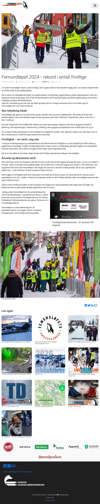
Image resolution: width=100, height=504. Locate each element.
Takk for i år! (39, 374)
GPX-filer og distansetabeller (44, 406)
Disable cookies (50, 497)
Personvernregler (26, 472)
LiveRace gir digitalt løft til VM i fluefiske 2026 (16, 374)
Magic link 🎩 (50, 500)
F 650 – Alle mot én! (74, 406)
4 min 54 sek (57, 82)
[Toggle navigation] (95, 5)
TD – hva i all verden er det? (10, 406)
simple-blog (64, 495)
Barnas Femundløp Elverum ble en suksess (82, 342)
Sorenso (43, 495)
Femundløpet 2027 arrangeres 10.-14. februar (16, 342)
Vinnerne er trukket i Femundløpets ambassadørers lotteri (46, 342)
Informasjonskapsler (10, 472)
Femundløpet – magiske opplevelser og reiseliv (16, 437)
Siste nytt (36, 82)
